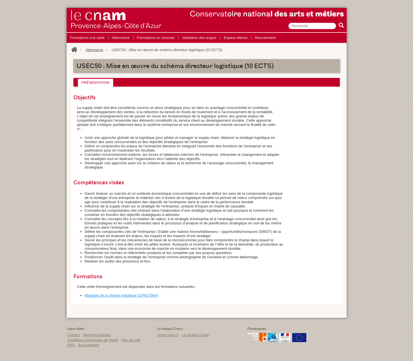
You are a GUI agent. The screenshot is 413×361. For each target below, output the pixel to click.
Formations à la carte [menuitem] (87, 38)
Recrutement (88, 345)
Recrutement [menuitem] (265, 38)
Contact (73, 335)
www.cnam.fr (168, 335)
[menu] (173, 38)
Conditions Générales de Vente (92, 340)
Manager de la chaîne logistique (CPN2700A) (122, 295)
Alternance (94, 50)
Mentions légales (97, 335)
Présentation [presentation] (96, 82)
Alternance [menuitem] (121, 38)
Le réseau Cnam (195, 335)
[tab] (95, 83)
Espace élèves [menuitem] (236, 38)
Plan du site (131, 340)
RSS (71, 345)
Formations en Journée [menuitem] (156, 38)
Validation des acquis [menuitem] (199, 38)
